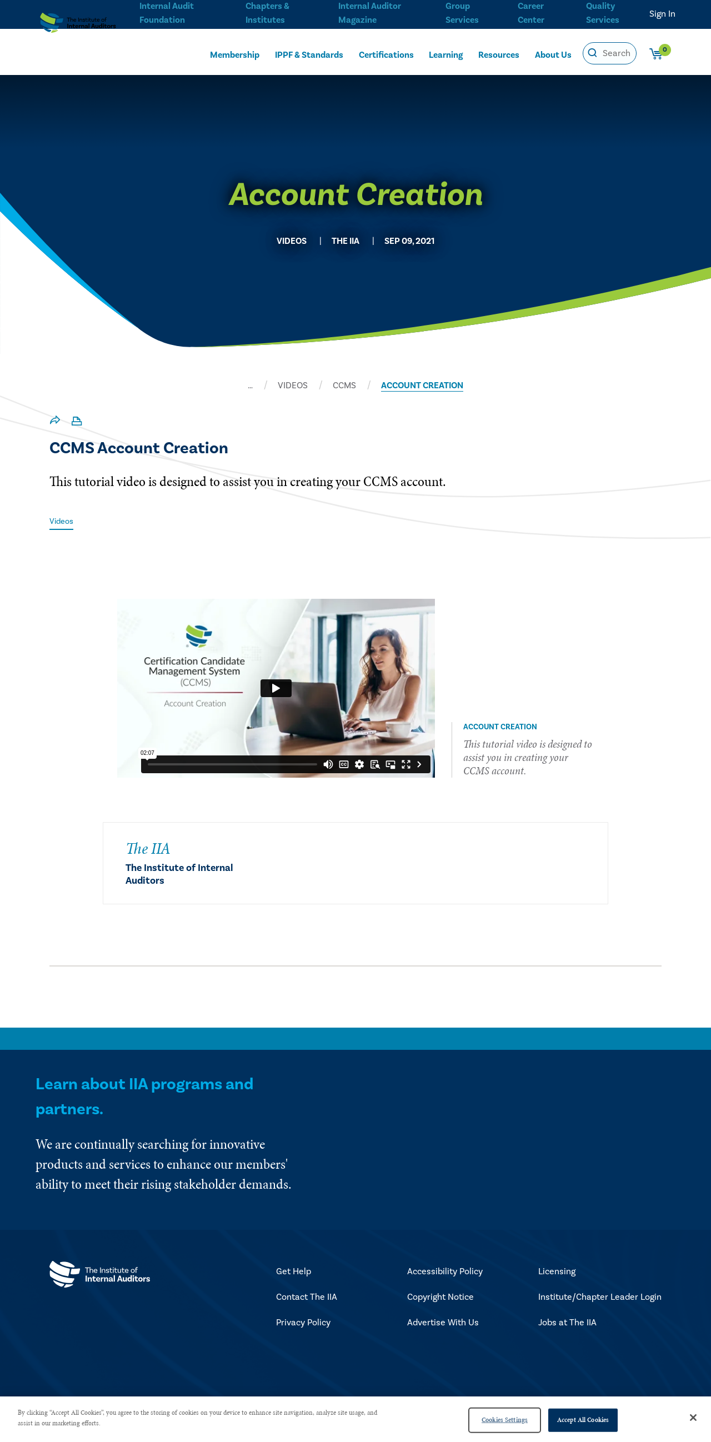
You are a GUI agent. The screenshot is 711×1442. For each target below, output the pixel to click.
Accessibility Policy (445, 1272)
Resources (498, 53)
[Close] (693, 1417)
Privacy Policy (303, 1323)
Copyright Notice (440, 1298)
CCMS (344, 385)
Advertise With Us (443, 1323)
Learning (446, 53)
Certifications (386, 53)
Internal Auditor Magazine (368, 12)
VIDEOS (293, 385)
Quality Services (603, 12)
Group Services (460, 12)
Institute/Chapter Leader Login (600, 1298)
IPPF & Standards (309, 53)
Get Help (293, 1272)
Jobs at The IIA (567, 1323)
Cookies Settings (505, 1420)
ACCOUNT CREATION (422, 385)
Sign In (662, 13)
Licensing (556, 1272)
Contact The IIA (306, 1298)
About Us (553, 53)
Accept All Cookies (583, 1420)
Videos (63, 521)
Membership (234, 53)
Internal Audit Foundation (166, 12)
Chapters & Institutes (267, 12)
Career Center (529, 12)
